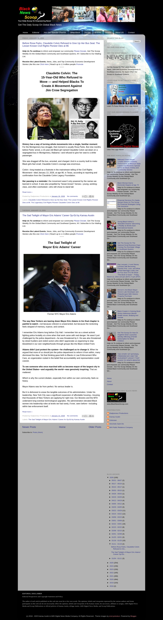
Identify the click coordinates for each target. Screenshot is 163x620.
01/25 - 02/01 (117, 537)
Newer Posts (29, 427)
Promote (79, 64)
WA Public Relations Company (121, 427)
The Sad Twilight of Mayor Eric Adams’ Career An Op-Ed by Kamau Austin (56, 419)
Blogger (133, 616)
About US (120, 32)
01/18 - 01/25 (117, 540)
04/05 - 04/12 (117, 504)
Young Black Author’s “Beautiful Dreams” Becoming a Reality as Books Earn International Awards (128, 225)
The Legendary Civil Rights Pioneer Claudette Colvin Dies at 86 (55, 202)
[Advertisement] (135, 451)
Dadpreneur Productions (119, 413)
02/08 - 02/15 (117, 531)
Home (25, 32)
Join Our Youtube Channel (55, 32)
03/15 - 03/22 (117, 514)
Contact (131, 32)
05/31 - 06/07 (117, 480)
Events (98, 32)
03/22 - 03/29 (117, 510)
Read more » (27, 192)
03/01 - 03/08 (117, 520)
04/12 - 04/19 (117, 500)
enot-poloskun (114, 616)
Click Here (44, 64)
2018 (112, 586)
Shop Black (75, 32)
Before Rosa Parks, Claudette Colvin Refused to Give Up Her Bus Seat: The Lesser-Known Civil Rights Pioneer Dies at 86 (61, 44)
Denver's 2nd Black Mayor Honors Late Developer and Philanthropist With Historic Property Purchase (127, 293)
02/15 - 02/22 (117, 527)
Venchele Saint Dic (117, 424)
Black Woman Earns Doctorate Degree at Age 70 (128, 184)
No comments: (73, 196)
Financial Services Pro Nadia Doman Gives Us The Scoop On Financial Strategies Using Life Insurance (128, 203)
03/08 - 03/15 (117, 517)
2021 (112, 576)
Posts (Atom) (38, 432)
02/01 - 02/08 (117, 534)
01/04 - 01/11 (117, 558)
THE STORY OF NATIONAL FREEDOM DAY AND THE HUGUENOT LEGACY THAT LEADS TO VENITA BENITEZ (128, 357)
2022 (112, 573)
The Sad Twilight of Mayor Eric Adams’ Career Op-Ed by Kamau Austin (58, 215)
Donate (87, 32)
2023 (112, 569)
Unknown (113, 420)
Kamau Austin (115, 417)
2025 (112, 563)
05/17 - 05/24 (117, 484)
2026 (112, 477)
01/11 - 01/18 (117, 544)
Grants (108, 32)
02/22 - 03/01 (117, 524)
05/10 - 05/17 (117, 487)
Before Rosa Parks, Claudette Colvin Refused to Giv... (125, 548)
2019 (112, 583)
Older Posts (95, 427)
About (109, 381)
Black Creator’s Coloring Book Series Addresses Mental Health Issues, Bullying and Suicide (128, 314)
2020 (112, 579)
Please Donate (80, 51)
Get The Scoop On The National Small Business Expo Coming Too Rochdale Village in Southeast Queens (128, 246)
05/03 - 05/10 (117, 490)
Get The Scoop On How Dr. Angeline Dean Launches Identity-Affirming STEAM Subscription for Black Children (127, 337)
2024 (112, 566)
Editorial (35, 32)
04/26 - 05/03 (117, 494)
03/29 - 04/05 (117, 507)
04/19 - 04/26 (117, 497)
